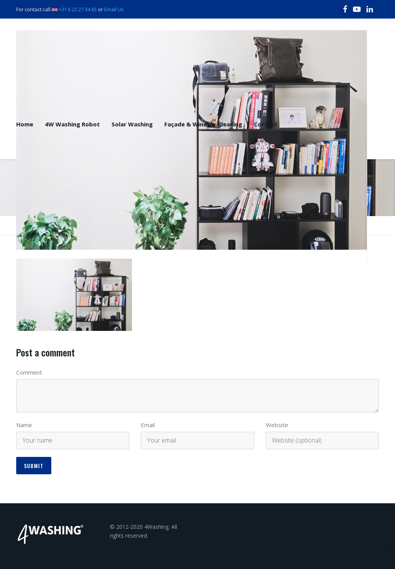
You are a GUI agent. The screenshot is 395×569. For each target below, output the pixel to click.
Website (277, 425)
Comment (29, 372)
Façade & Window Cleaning (203, 124)
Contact (266, 124)
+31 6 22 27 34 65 (78, 9)
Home (24, 124)
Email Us (114, 9)
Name (24, 425)
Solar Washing (132, 124)
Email (148, 425)
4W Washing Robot (72, 124)
